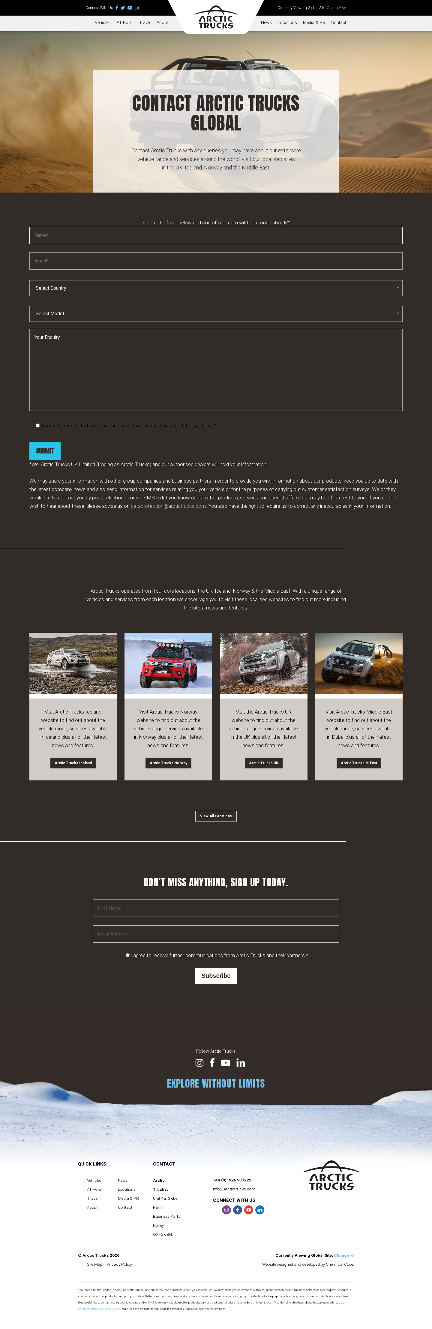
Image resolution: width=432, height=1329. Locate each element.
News (266, 22)
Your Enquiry (216, 389)
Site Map (95, 1264)
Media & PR (314, 22)
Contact (338, 22)
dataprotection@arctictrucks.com (168, 525)
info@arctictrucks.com (234, 1189)
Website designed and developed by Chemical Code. (308, 1264)
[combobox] (216, 308)
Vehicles (103, 22)
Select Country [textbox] (51, 307)
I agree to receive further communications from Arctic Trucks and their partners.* (219, 955)
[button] (216, 816)
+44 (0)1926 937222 (232, 1180)
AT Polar (125, 22)
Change (344, 1255)
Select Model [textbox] (50, 333)
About (162, 22)
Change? (336, 7)
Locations (287, 22)
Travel (145, 22)
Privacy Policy (119, 1264)
